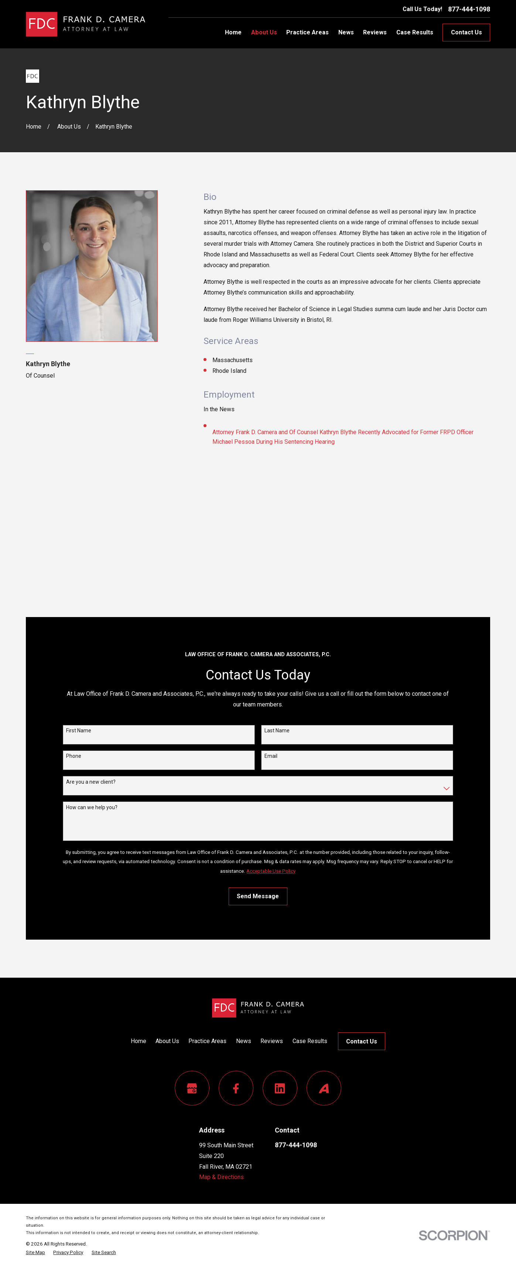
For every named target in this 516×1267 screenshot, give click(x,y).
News (243, 1041)
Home (138, 1041)
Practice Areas (207, 1041)
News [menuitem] (346, 32)
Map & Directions (221, 1177)
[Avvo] (324, 1088)
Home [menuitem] (233, 32)
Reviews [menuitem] (375, 32)
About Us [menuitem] (264, 32)
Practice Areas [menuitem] (307, 32)
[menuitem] (35, 1252)
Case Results (310, 1041)
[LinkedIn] (280, 1088)
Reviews (271, 1041)
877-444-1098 (469, 9)
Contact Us (466, 32)
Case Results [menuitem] (414, 32)
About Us (167, 1041)
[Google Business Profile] (192, 1088)
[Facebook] (236, 1088)
